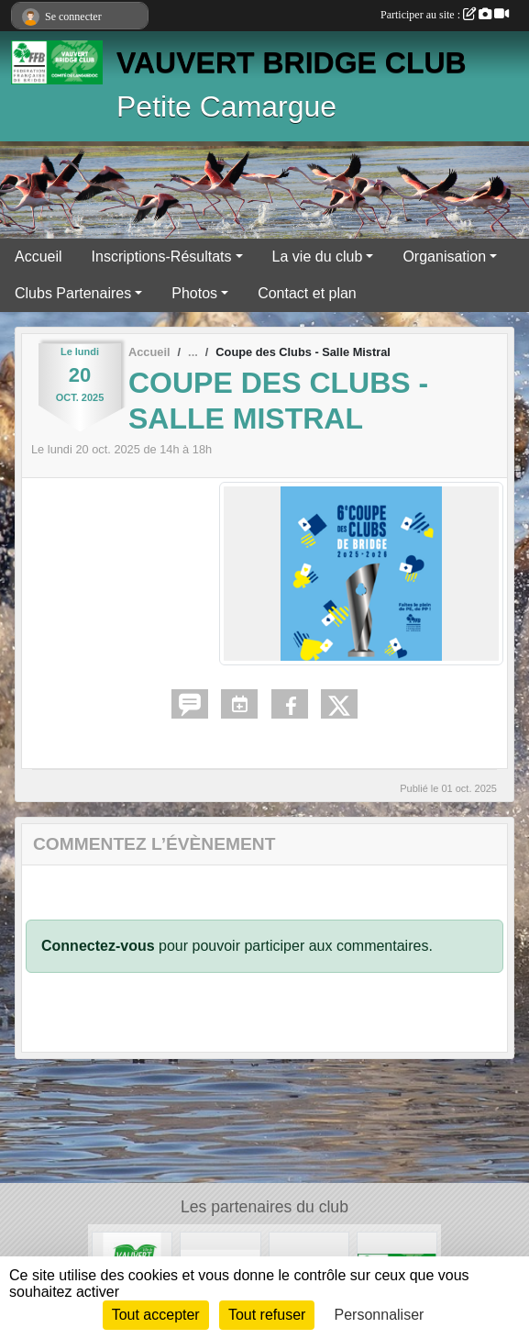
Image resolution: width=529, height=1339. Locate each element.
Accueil (38, 256)
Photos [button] (194, 293)
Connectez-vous (98, 946)
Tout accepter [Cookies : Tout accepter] (156, 1314)
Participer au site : (444, 14)
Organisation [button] (444, 256)
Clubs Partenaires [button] (73, 293)
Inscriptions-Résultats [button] (162, 256)
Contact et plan (307, 293)
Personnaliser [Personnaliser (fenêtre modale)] (379, 1314)
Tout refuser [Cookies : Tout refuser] (266, 1314)
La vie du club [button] (317, 256)
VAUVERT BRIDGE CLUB (291, 62)
